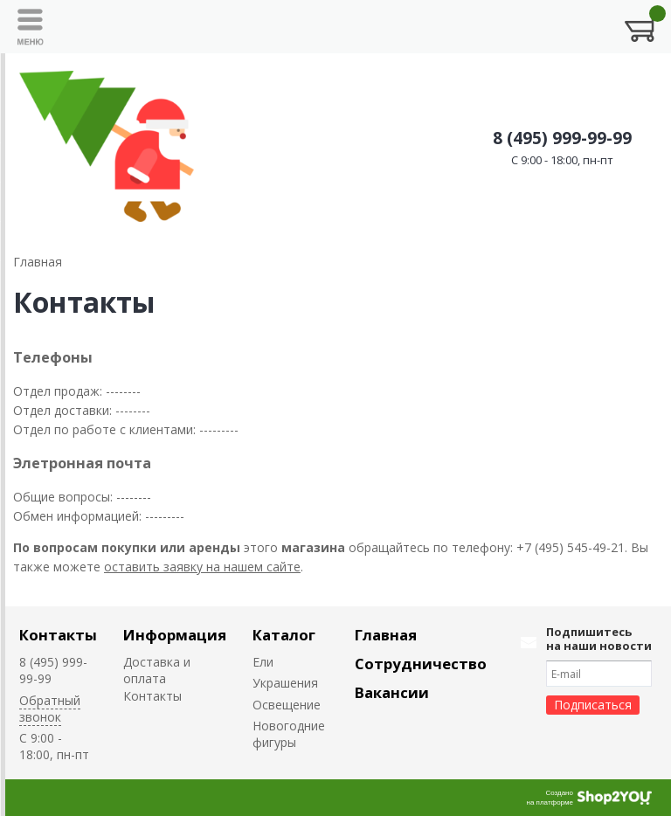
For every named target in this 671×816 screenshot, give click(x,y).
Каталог (283, 635)
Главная (386, 635)
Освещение (286, 704)
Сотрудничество (421, 663)
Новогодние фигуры (288, 733)
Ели (262, 661)
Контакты (58, 635)
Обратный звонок (49, 708)
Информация (174, 635)
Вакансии (392, 692)
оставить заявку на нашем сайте (202, 566)
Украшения (285, 682)
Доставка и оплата (156, 670)
